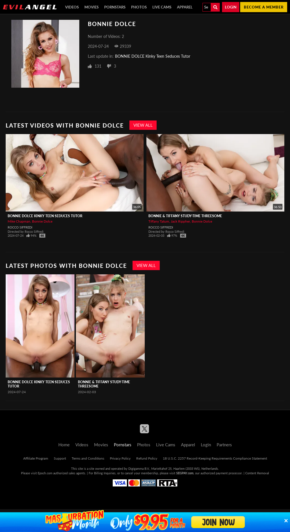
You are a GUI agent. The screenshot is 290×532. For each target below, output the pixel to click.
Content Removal (257, 473)
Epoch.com (45, 473)
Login (230, 7)
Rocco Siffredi (20, 227)
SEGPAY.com (184, 473)
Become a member (263, 7)
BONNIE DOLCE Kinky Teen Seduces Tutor (152, 56)
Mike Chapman (19, 221)
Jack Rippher (180, 221)
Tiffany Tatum (158, 221)
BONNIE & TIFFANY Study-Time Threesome (185, 216)
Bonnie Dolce (42, 221)
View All (143, 125)
